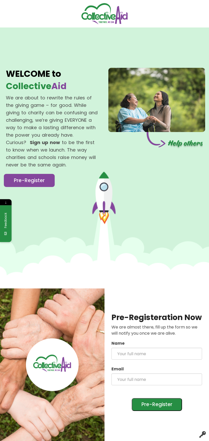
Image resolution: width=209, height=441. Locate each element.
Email (117, 369)
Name (118, 343)
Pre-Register (29, 180)
